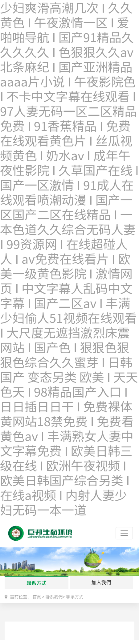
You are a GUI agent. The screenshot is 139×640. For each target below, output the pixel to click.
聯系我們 (54, 597)
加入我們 (101, 582)
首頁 (36, 597)
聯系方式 (36, 582)
